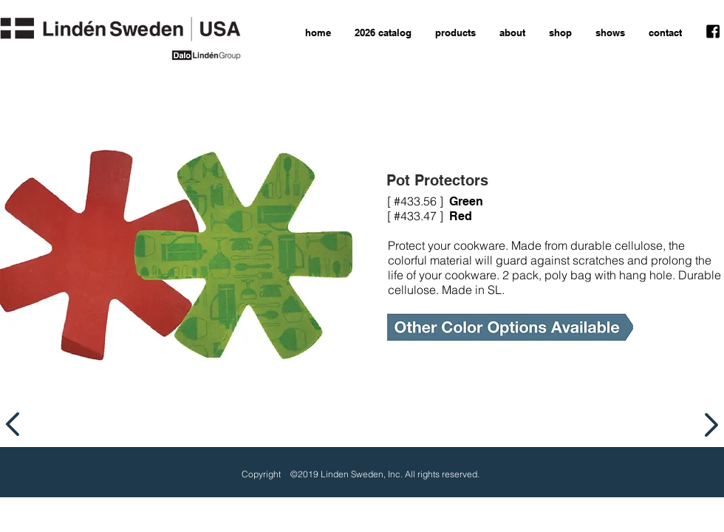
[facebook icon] (713, 31)
